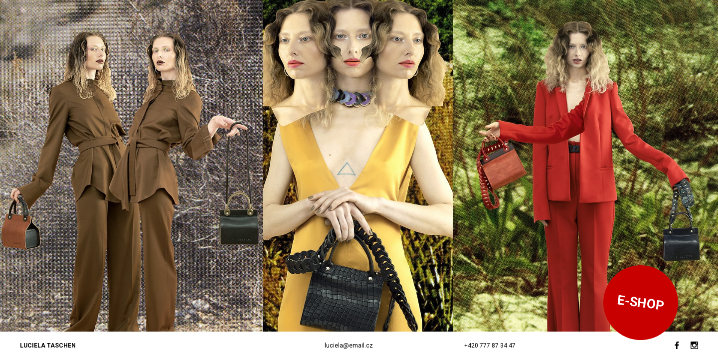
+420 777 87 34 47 (490, 345)
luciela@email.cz (349, 345)
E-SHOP (640, 302)
